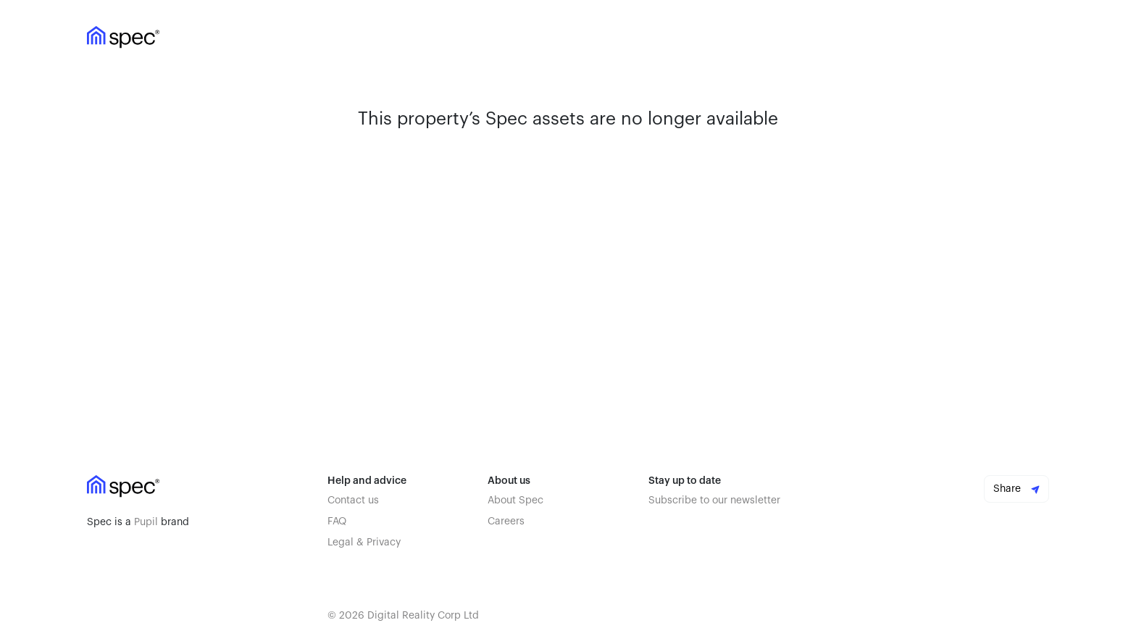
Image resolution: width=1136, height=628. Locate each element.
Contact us (353, 500)
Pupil (146, 522)
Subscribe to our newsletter (714, 500)
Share (1016, 489)
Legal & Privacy (364, 542)
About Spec (515, 500)
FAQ (336, 521)
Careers (506, 521)
